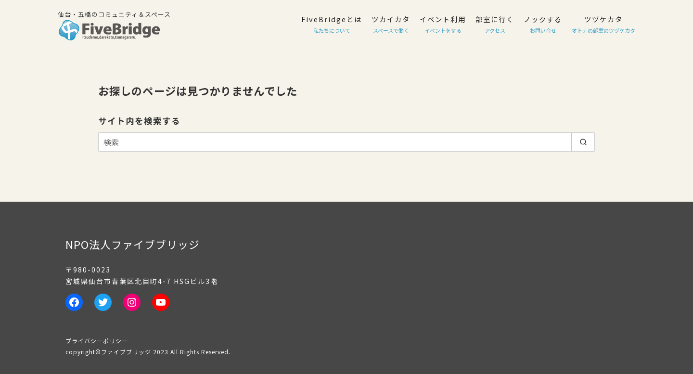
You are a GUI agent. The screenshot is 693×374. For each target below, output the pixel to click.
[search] (583, 142)
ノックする (543, 24)
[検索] (346, 142)
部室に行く (494, 24)
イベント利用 (443, 24)
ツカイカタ (391, 24)
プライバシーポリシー (96, 340)
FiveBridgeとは (331, 24)
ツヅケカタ (603, 24)
